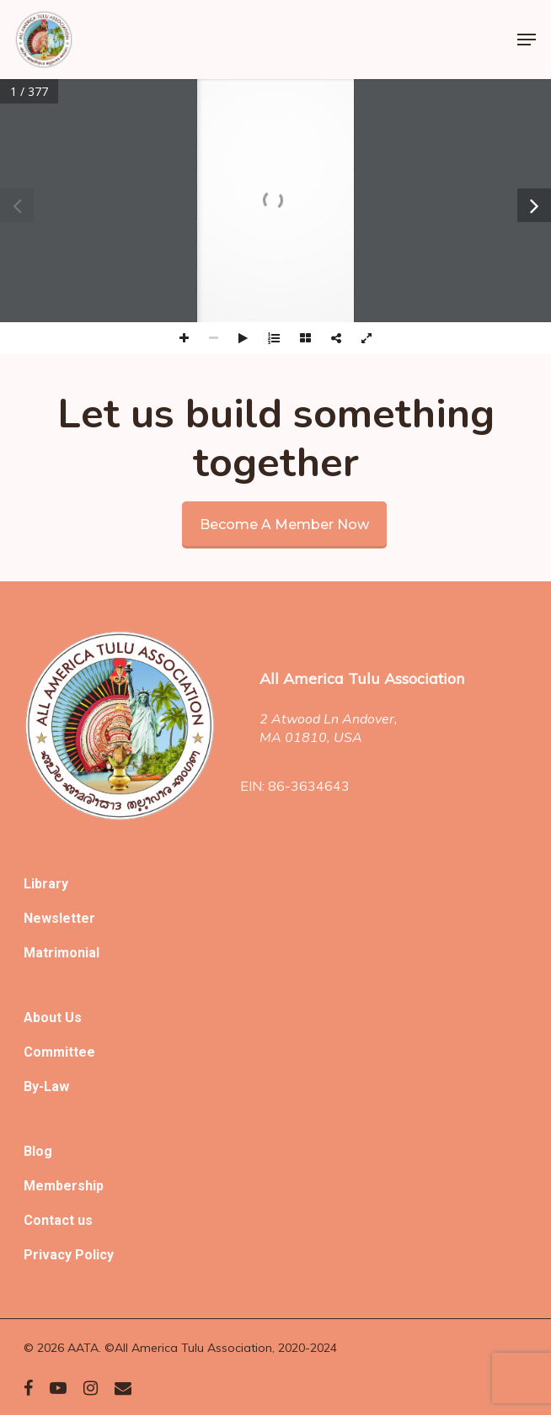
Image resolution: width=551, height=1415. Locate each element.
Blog (38, 1151)
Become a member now (284, 525)
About (44, 1017)
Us (73, 1017)
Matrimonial (61, 953)
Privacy (49, 1255)
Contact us (58, 1220)
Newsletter (59, 918)
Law (56, 1086)
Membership (64, 1186)
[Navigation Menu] (526, 39)
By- (34, 1086)
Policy (94, 1255)
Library (46, 884)
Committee (59, 1052)
